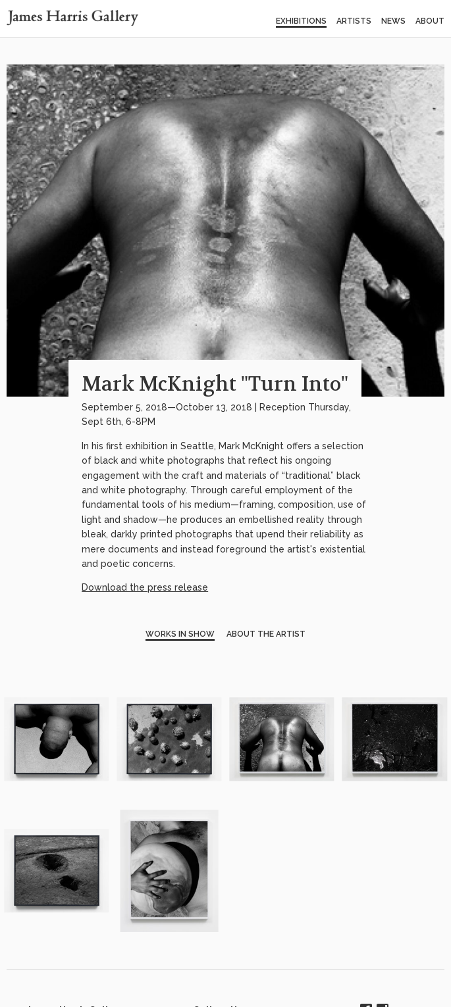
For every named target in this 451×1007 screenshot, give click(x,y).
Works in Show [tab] (180, 634)
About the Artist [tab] (265, 634)
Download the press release (145, 587)
